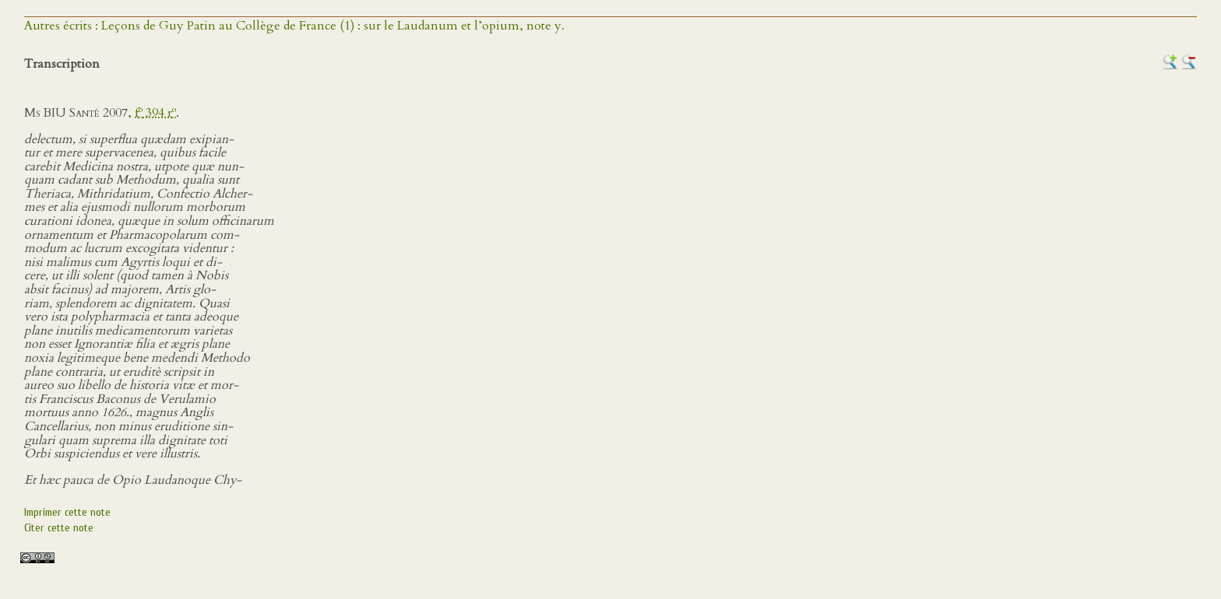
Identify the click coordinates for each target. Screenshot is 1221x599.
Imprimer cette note (67, 512)
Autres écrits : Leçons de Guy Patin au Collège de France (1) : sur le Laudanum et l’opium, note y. (294, 25)
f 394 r (155, 112)
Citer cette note (58, 527)
